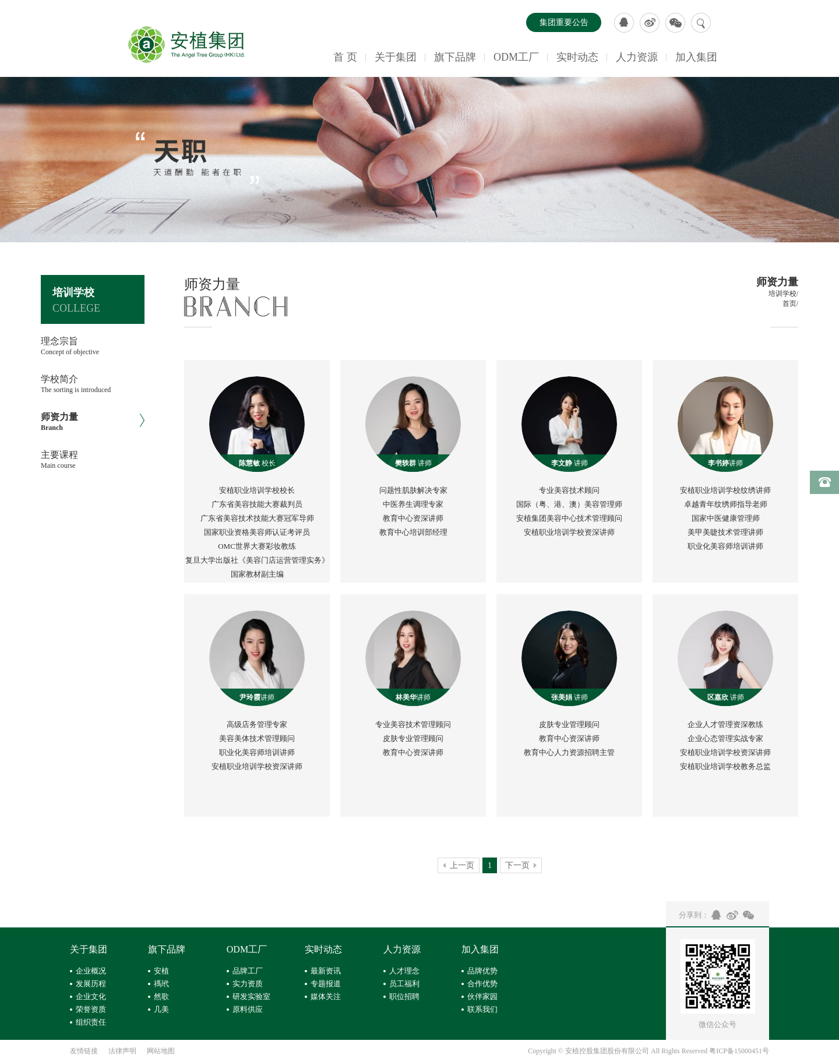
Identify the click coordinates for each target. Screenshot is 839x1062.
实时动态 (577, 57)
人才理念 (404, 970)
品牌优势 (482, 970)
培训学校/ (783, 294)
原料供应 (247, 1009)
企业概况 (91, 970)
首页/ (790, 303)
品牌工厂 (247, 970)
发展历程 (91, 983)
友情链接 (84, 1051)
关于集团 (396, 57)
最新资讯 (326, 970)
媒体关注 (326, 996)
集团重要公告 (564, 22)
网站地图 (161, 1051)
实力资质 (247, 983)
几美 (161, 1009)
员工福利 (404, 983)
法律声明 (122, 1051)
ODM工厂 (516, 57)
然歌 (161, 996)
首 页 (345, 57)
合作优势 (482, 983)
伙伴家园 (482, 996)
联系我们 (482, 1009)
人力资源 (637, 57)
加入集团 (696, 57)
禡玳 (161, 983)
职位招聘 (404, 996)
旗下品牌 (455, 57)
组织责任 (91, 1022)
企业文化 (91, 996)
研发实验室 (251, 996)
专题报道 (326, 983)
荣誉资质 (91, 1009)
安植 (161, 970)
